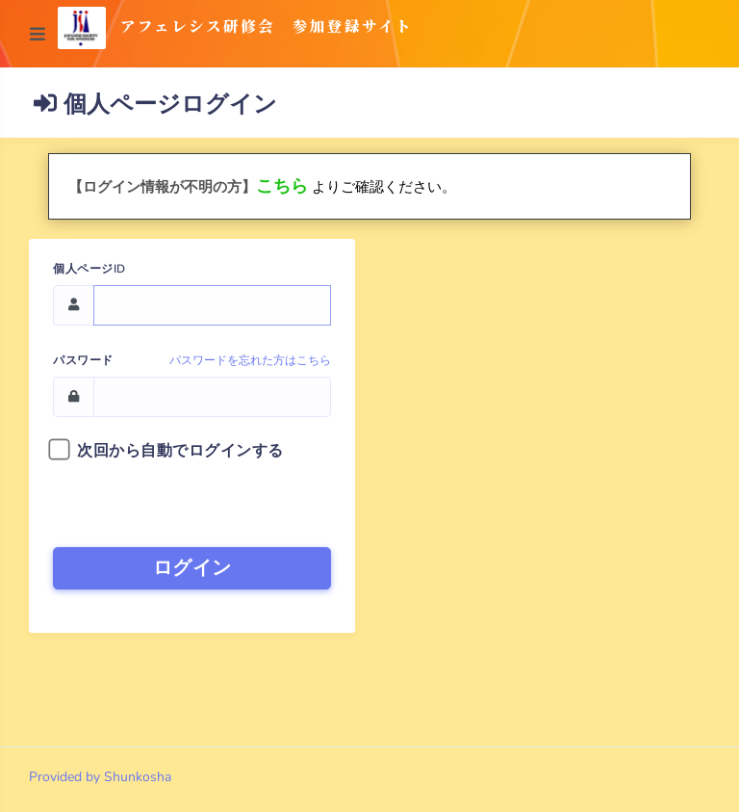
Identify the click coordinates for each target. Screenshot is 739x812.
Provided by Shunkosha (100, 777)
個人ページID (89, 268)
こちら (282, 185)
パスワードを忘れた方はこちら (250, 360)
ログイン (192, 568)
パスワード (83, 360)
